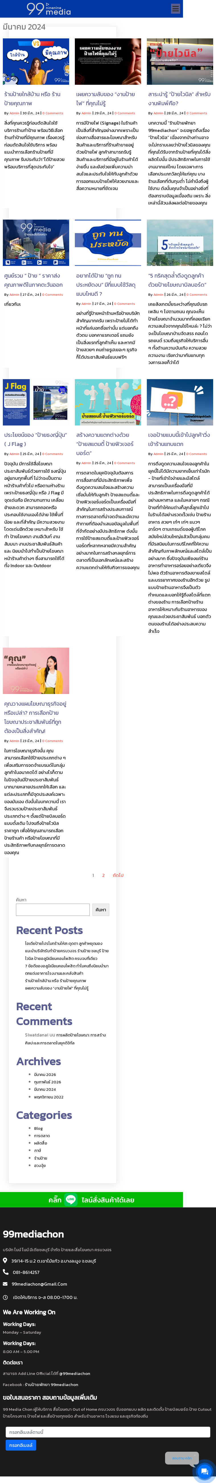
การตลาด (42, 1137)
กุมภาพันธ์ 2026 (47, 1084)
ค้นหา (21, 901)
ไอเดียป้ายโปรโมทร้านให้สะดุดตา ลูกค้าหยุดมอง (63, 945)
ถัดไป (118, 876)
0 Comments (52, 114)
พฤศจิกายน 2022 (48, 1099)
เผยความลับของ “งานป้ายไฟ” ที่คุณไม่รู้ (57, 990)
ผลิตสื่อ (40, 1145)
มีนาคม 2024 (45, 1091)
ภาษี (37, 1152)
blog (38, 1130)
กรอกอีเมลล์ (20, 1450)
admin (14, 114)
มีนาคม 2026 (45, 1076)
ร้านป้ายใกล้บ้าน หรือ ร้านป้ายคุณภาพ (55, 982)
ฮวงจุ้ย (40, 1167)
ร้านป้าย (40, 1160)
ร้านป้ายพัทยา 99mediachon (51, 1390)
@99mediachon (74, 1378)
